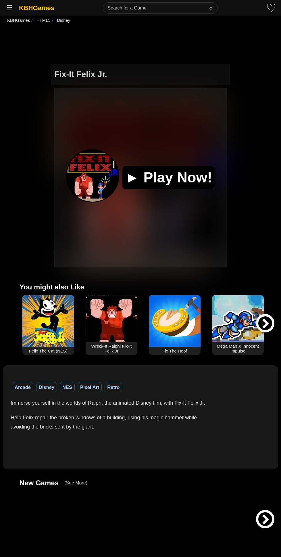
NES (67, 387)
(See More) (75, 482)
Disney (46, 387)
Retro (113, 387)
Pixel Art (89, 387)
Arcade (23, 387)
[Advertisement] (140, 44)
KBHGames (36, 7)
